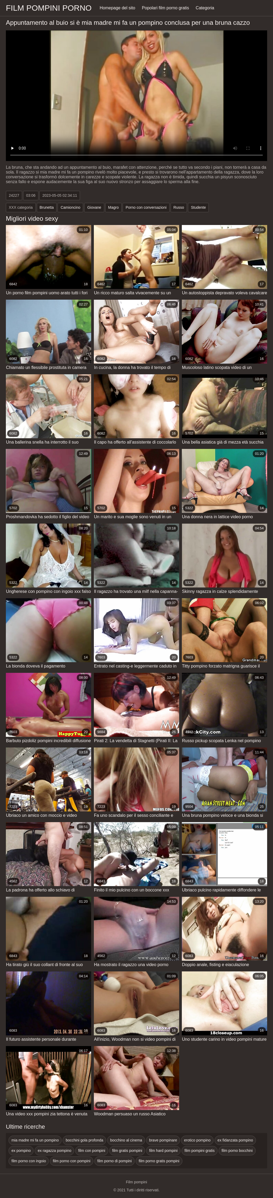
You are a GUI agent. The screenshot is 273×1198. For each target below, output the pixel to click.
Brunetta (47, 207)
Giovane (94, 207)
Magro (113, 207)
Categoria (205, 8)
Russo (179, 207)
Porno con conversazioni (146, 207)
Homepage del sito (117, 8)
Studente (198, 207)
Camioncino (70, 207)
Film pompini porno (49, 7)
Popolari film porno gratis (165, 8)
